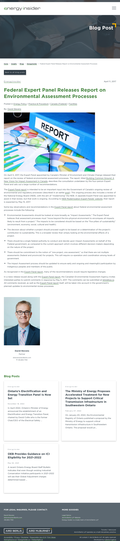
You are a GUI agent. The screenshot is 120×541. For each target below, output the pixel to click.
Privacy (17, 537)
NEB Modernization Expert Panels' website (82, 199)
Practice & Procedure (38, 104)
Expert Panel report (17, 189)
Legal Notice (66, 515)
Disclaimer (25, 537)
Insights (14, 64)
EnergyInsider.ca (24, 540)
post (67, 192)
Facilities (73, 104)
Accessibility (8, 537)
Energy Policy (20, 104)
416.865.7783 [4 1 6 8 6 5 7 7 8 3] (22, 360)
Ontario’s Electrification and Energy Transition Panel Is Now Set (29, 394)
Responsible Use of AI (38, 537)
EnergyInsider (32, 64)
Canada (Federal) (58, 104)
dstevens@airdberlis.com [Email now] (22, 357)
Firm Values (51, 537)
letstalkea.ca (108, 280)
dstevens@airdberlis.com (13, 517)
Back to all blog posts (15, 72)
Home (6, 64)
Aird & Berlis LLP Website (71, 517)
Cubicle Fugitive (110, 540)
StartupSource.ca (10, 540)
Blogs (22, 64)
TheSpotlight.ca (37, 540)
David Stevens (14, 109)
